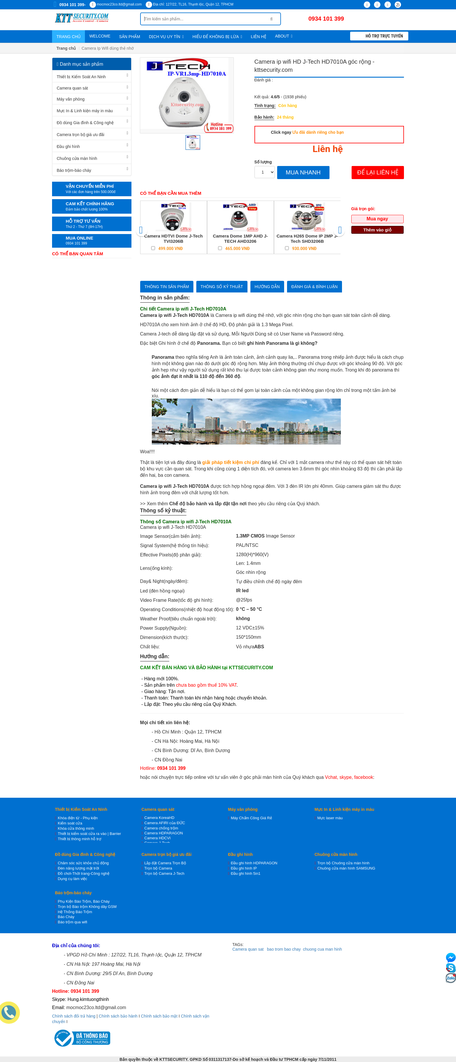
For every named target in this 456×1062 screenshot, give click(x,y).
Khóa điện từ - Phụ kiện (78, 818)
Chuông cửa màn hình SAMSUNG (346, 868)
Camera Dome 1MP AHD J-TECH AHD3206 (240, 238)
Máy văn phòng (71, 99)
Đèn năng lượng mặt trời (78, 868)
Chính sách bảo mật (159, 1016)
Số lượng (263, 162)
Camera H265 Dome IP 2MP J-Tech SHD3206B (307, 238)
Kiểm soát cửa (70, 823)
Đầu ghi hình (68, 146)
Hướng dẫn (267, 286)
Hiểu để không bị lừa (217, 36)
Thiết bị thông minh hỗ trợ (79, 839)
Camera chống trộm (161, 828)
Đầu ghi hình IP (244, 868)
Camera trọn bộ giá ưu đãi (80, 134)
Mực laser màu (330, 818)
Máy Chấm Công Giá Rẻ (251, 818)
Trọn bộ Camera (158, 868)
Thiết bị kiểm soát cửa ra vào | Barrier (89, 833)
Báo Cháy (66, 917)
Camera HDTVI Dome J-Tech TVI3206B (173, 238)
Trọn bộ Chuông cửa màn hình (343, 863)
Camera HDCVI (157, 838)
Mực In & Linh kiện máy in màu (85, 110)
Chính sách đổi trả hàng (73, 1016)
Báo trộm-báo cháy (74, 170)
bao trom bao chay (284, 949)
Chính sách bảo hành (118, 1016)
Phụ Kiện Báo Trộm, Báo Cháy (84, 901)
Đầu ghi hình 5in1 (246, 873)
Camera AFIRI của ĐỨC (164, 823)
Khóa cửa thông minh (76, 828)
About (284, 36)
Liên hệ (258, 36)
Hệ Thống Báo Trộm (75, 912)
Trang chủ (68, 36)
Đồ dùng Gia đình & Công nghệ (85, 122)
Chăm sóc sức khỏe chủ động (83, 863)
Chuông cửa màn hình (77, 158)
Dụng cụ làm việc (72, 879)
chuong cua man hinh (322, 949)
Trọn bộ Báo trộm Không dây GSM (87, 906)
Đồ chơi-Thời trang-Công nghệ (83, 873)
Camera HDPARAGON (163, 833)
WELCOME (99, 36)
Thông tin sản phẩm (167, 286)
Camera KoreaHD (159, 817)
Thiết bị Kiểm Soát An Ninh (81, 76)
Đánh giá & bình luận (314, 286)
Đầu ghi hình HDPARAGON (254, 863)
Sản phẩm (129, 36)
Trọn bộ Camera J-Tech (164, 873)
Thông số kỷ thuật (222, 286)
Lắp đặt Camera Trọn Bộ (165, 863)
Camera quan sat (247, 949)
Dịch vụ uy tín (166, 36)
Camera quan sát (72, 88)
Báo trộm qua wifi (72, 922)
